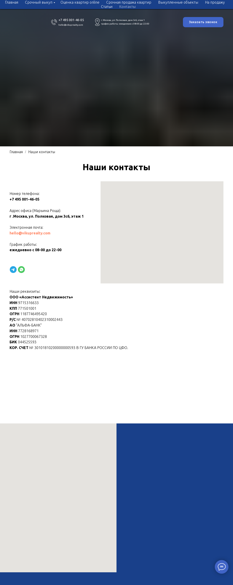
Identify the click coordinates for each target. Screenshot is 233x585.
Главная (11, 2)
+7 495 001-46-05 (71, 20)
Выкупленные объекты (178, 2)
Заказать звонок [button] (203, 22)
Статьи (106, 7)
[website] (13, 269)
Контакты (127, 7)
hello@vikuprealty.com (70, 25)
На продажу (215, 2)
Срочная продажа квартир (128, 2)
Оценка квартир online (80, 2)
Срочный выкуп (38, 2)
